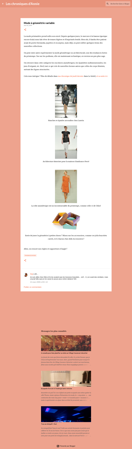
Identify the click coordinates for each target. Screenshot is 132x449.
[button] (25, 29)
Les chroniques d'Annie (22, 4)
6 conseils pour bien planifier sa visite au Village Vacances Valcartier (64, 353)
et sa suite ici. (102, 76)
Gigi (31, 274)
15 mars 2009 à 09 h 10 (39, 282)
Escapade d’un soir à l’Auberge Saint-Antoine (56, 388)
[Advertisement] (66, 309)
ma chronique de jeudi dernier (70, 76)
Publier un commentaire (32, 287)
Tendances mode (30, 255)
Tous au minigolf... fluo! (49, 424)
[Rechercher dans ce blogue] (119, 3)
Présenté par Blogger (66, 446)
